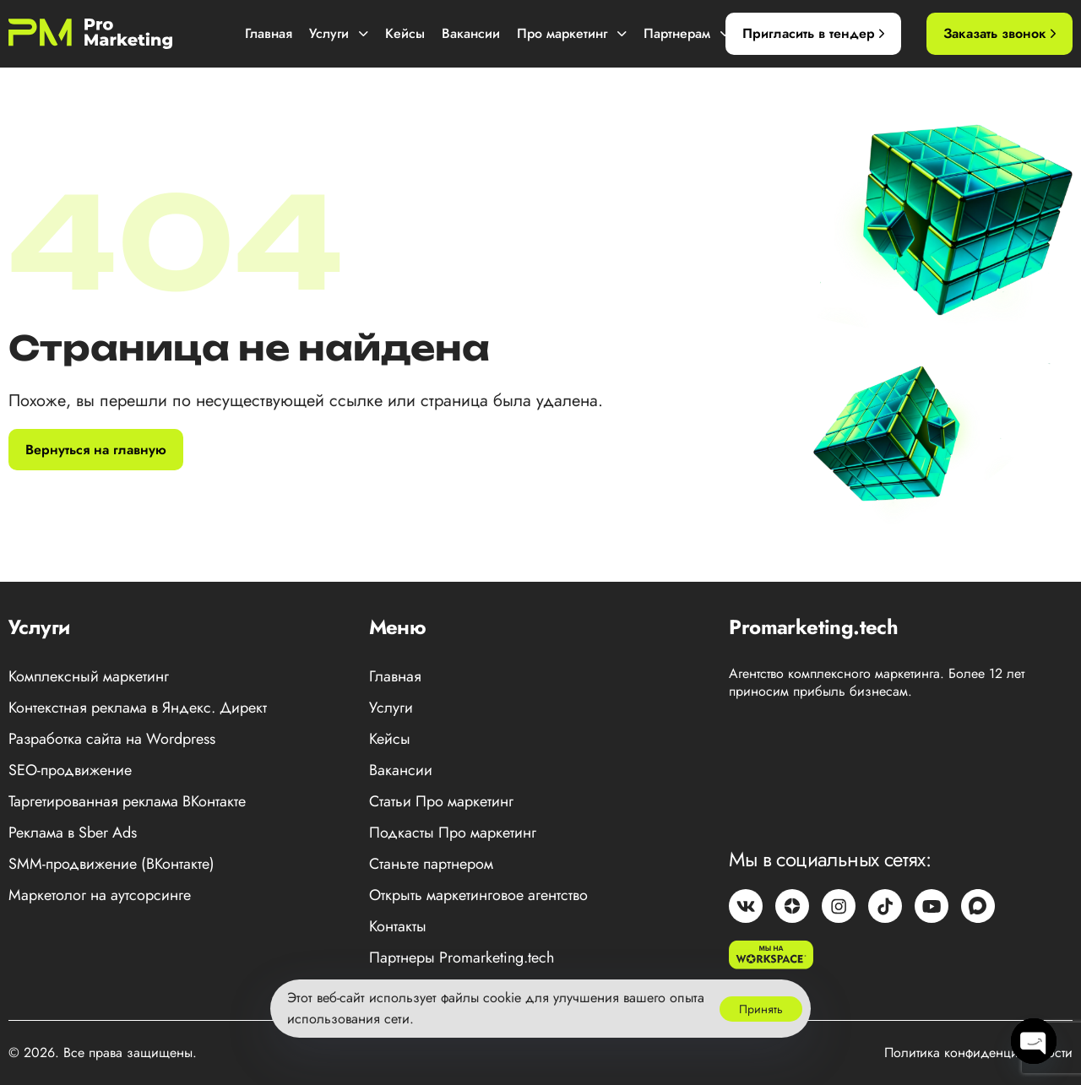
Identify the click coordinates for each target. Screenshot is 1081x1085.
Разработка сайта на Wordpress (111, 739)
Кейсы (405, 33)
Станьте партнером (431, 864)
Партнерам (687, 33)
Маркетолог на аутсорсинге (99, 895)
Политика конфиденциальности (978, 1052)
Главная (268, 33)
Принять (761, 1009)
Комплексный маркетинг (88, 676)
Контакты (397, 926)
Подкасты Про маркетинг (452, 833)
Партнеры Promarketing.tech (461, 957)
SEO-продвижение (70, 770)
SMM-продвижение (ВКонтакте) (111, 864)
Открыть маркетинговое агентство (478, 895)
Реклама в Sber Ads (72, 833)
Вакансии (471, 33)
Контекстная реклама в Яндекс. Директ (137, 708)
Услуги (338, 33)
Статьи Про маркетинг (441, 801)
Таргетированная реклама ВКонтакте (127, 801)
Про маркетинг (572, 33)
